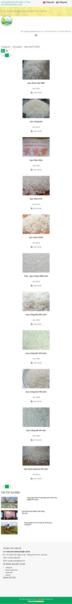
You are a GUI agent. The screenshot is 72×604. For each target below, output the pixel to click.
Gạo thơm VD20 (36, 237)
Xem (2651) (36, 474)
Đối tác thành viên (11, 570)
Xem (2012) (36, 281)
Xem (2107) (36, 127)
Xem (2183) (36, 88)
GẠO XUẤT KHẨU (32, 47)
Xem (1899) (36, 436)
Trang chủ (5, 47)
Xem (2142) (36, 204)
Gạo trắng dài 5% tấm (36, 430)
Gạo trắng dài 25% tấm (36, 314)
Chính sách (9, 572)
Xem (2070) (36, 243)
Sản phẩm (17, 47)
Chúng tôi (9, 567)
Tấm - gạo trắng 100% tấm (36, 276)
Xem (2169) (36, 166)
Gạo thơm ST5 (36, 199)
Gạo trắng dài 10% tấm (36, 392)
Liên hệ (8, 575)
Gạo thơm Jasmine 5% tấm (36, 469)
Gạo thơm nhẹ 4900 (36, 83)
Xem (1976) (36, 320)
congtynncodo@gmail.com (16, 561)
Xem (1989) (36, 397)
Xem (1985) (36, 359)
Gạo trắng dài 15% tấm (36, 353)
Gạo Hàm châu (36, 160)
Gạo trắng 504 (36, 121)
